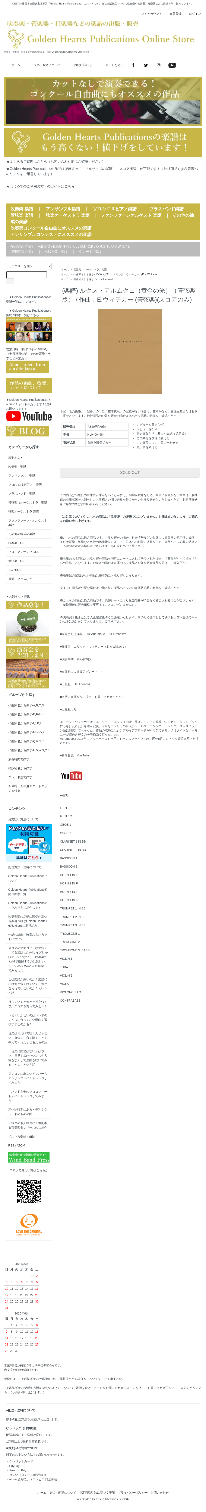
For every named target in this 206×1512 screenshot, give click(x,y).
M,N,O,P (86, 246)
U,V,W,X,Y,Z (120, 246)
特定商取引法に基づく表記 (97, 1492)
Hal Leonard (105, 279)
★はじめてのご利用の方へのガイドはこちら (40, 186)
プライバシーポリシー (133, 1492)
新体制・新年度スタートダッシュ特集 (27, 788)
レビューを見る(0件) (150, 424)
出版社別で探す (57, 251)
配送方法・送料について (24, 867)
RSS (11, 1145)
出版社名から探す (83, 279)
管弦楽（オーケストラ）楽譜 (90, 269)
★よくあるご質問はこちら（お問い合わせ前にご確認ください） (55, 161)
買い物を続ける (147, 447)
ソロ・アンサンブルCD (23, 552)
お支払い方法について (23, 819)
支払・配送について (44, 65)
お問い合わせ (80, 65)
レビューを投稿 (147, 429)
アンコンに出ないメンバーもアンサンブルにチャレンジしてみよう (27, 1078)
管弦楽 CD (16, 561)
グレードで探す (91, 251)
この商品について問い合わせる (157, 442)
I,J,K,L (72, 246)
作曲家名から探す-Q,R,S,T (26, 741)
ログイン (192, 13)
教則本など (15, 457)
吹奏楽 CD (16, 543)
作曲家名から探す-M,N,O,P (26, 732)
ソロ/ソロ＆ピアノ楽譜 (115, 208)
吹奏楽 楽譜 (17, 466)
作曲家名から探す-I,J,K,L (25, 723)
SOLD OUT (130, 472)
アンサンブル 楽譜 (21, 475)
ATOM (21, 1145)
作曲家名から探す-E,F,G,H (26, 714)
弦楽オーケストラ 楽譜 (68, 215)
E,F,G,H (59, 246)
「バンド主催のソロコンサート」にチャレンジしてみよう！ (27, 1096)
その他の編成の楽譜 (21, 534)
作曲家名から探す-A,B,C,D (26, 705)
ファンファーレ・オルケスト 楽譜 (29, 523)
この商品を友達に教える (153, 438)
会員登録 (173, 13)
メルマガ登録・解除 (21, 1136)
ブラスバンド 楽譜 (21, 493)
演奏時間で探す (22, 251)
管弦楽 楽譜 (21, 215)
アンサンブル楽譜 (63, 208)
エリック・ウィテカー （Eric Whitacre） (136, 274)
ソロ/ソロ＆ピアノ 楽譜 (25, 484)
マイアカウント (149, 13)
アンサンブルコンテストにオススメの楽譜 (51, 234)
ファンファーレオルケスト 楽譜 (131, 215)
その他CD (15, 570)
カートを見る (111, 65)
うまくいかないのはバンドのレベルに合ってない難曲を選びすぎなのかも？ (27, 1020)
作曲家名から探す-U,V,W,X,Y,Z (91, 274)
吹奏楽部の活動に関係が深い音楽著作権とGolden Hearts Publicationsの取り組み (28, 921)
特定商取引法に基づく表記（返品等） (162, 433)
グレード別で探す (20, 777)
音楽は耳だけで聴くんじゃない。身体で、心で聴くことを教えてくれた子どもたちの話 (27, 1038)
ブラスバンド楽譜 (166, 208)
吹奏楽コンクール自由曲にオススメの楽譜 (51, 228)
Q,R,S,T (102, 246)
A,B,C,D (44, 246)
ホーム (12, 65)
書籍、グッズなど (20, 579)
